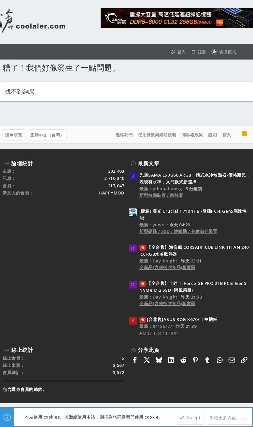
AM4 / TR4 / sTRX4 (159, 333)
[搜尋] (244, 52)
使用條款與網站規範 (157, 135)
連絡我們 (124, 135)
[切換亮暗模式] (224, 52)
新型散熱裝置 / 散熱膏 (161, 195)
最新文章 (148, 163)
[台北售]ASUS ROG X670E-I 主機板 (178, 319)
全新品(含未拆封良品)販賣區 (167, 267)
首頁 (226, 135)
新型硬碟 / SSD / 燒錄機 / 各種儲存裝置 (178, 231)
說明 (212, 135)
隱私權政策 (192, 135)
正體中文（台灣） (47, 135)
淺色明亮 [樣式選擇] (13, 135)
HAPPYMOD (111, 193)
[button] (9, 52)
